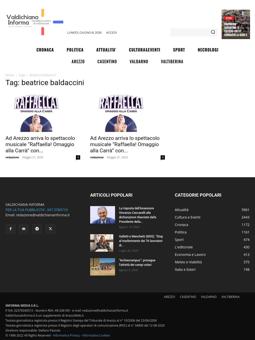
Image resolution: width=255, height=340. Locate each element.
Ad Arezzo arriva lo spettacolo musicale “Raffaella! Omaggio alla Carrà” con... (40, 144)
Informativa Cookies (96, 335)
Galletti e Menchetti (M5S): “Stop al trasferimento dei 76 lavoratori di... (141, 241)
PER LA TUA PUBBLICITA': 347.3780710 (36, 209)
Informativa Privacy (66, 335)
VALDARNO (209, 297)
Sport (229, 18)
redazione (12, 157)
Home (9, 75)
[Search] (213, 32)
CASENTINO (188, 297)
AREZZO (169, 297)
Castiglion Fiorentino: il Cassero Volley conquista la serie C (235, 29)
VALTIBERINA (230, 297)
